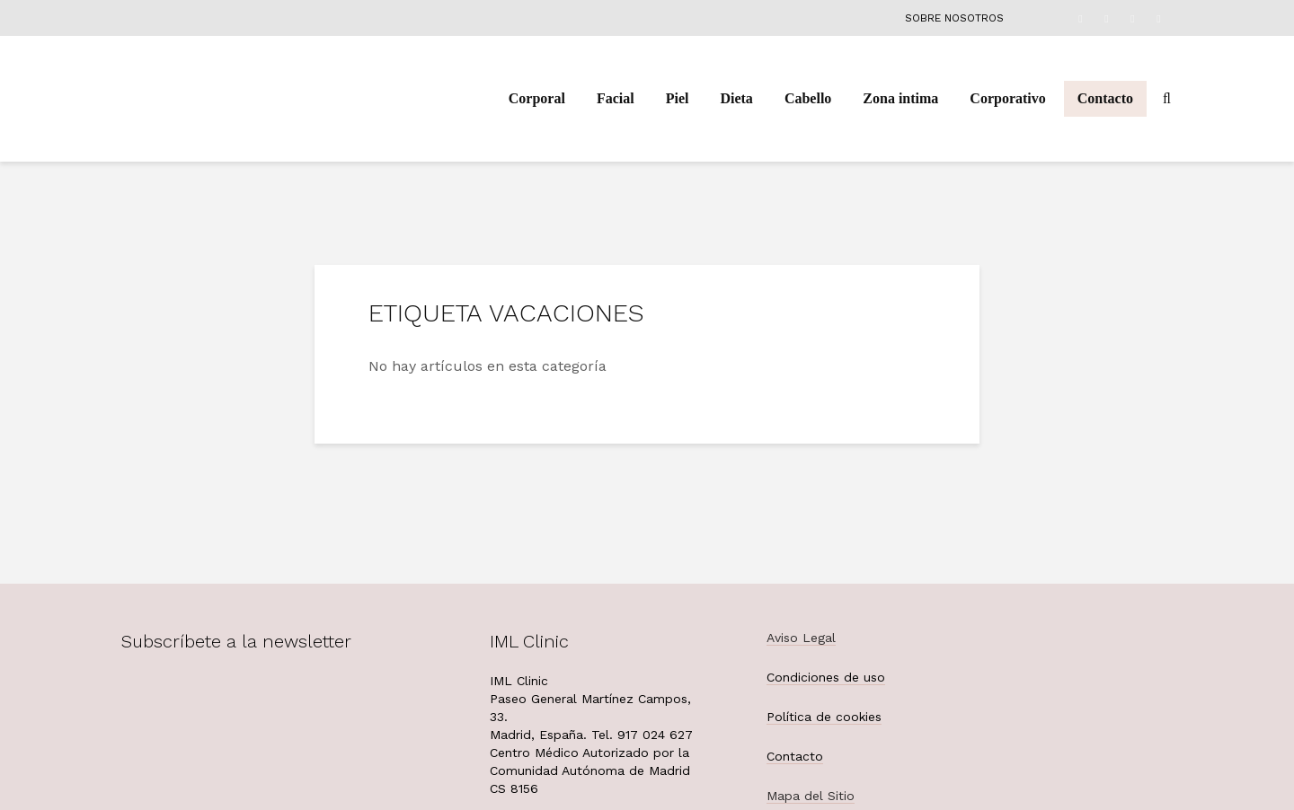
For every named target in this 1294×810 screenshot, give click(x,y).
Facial (615, 98)
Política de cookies (824, 716)
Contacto (1105, 98)
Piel (677, 98)
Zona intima (900, 98)
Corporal (537, 98)
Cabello (807, 98)
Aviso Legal (801, 637)
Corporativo (1007, 98)
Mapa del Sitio (811, 795)
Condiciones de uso (826, 677)
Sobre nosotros (954, 18)
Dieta (736, 98)
